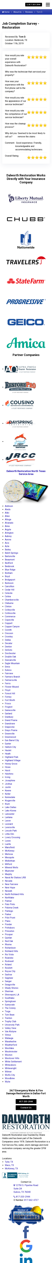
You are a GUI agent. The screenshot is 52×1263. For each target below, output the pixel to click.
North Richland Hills (14, 894)
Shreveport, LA (12, 994)
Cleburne (9, 603)
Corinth (8, 630)
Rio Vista (9, 954)
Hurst (7, 770)
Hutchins (9, 773)
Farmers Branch (12, 676)
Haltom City (10, 747)
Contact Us (26, 1108)
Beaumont (10, 559)
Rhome (8, 944)
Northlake (9, 897)
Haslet (8, 750)
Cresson (9, 633)
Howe (8, 767)
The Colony (10, 1008)
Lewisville (10, 827)
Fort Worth (10, 700)
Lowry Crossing (12, 837)
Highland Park (11, 757)
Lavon (8, 820)
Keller (8, 794)
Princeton (9, 931)
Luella (8, 844)
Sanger (8, 981)
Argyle (8, 529)
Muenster (9, 871)
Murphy (8, 874)
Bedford (9, 563)
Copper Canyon (12, 626)
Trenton (8, 1018)
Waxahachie (10, 1041)
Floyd (7, 690)
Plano (7, 921)
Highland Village (13, 760)
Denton (8, 646)
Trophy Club (10, 1021)
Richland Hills (11, 951)
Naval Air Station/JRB (15, 877)
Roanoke (9, 958)
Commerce (10, 616)
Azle (7, 546)
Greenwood (10, 737)
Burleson (9, 583)
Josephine (10, 780)
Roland (8, 964)
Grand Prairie (11, 720)
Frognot (8, 707)
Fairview (9, 673)
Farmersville (11, 680)
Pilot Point (10, 917)
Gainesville (10, 710)
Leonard (9, 824)
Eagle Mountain (12, 663)
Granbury (9, 717)
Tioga (7, 1011)
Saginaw (9, 978)
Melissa (9, 854)
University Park (12, 1024)
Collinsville (10, 613)
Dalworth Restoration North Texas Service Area (26, 472)
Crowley (9, 636)
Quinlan (8, 937)
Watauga (9, 1038)
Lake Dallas (10, 807)
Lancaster (9, 814)
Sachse (8, 974)
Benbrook (9, 566)
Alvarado (9, 522)
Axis (7, 543)
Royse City (10, 971)
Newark (8, 891)
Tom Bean (9, 1014)
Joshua (8, 784)
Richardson (10, 947)
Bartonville (10, 556)
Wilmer (8, 1071)
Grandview (10, 723)
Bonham (9, 573)
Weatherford (11, 1045)
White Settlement (13, 1061)
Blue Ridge (10, 569)
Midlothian (10, 860)
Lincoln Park (11, 830)
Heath (8, 753)
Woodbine (10, 1078)
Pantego (9, 911)
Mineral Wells (11, 867)
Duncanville (10, 660)
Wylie (7, 1081)
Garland (8, 713)
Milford (8, 864)
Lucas (8, 840)
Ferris (8, 683)
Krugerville (10, 800)
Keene (8, 790)
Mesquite (9, 857)
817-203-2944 (33, 5)
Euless (8, 670)
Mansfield (10, 847)
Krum (7, 804)
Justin (8, 787)
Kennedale (10, 797)
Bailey (8, 549)
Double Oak (10, 656)
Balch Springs (11, 553)
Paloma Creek (11, 907)
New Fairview (11, 884)
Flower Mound (12, 686)
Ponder (8, 924)
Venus (8, 1034)
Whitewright (10, 1068)
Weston (8, 1055)
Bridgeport (10, 579)
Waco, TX (9, 1165)
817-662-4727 (31, 1200)
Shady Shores (11, 988)
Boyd (7, 576)
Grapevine (10, 727)
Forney (8, 697)
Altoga (8, 519)
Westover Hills (12, 1058)
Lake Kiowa (10, 810)
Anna (7, 526)
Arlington (9, 533)
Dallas (8, 640)
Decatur (8, 643)
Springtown (10, 1001)
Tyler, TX (9, 1162)
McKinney (9, 850)
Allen (7, 516)
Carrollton (9, 586)
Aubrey (8, 536)
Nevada (8, 881)
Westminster (11, 1051)
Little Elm (9, 834)
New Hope (10, 887)
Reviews (29, 12)
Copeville (9, 620)
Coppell (8, 623)
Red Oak (9, 941)
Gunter (8, 743)
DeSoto (8, 650)
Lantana (8, 817)
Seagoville (10, 984)
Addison (9, 506)
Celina (8, 596)
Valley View (10, 1028)
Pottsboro (10, 927)
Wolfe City (10, 1075)
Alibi (7, 512)
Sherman (9, 991)
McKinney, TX (11, 1168)
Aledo (8, 509)
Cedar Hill (9, 589)
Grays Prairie (11, 730)
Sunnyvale (10, 1004)
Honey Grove (11, 763)
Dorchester (10, 653)
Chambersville (12, 599)
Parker (8, 914)
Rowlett (8, 968)
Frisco (8, 703)
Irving (7, 777)
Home (6, 12)
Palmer (8, 901)
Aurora (8, 539)
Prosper (9, 934)
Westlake (9, 1048)
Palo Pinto (10, 904)
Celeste (8, 593)
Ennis (7, 666)
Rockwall (9, 961)
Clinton (8, 606)
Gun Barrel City (12, 740)
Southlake (9, 998)
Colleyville (10, 609)
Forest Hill (10, 693)
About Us (17, 12)
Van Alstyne (10, 1031)
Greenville (10, 733)
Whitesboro (10, 1065)
